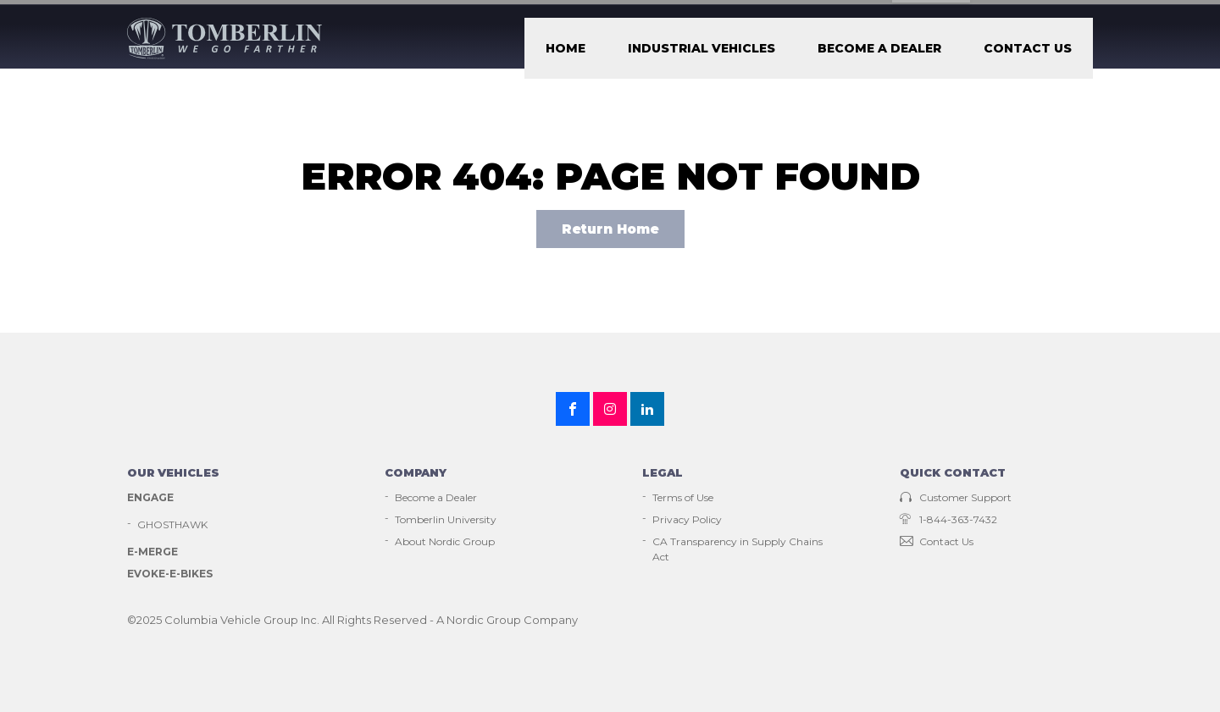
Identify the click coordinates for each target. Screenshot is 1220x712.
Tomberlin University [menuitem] (445, 543)
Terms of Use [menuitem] (682, 521)
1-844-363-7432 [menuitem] (948, 543)
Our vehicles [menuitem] (173, 497)
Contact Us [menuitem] (936, 565)
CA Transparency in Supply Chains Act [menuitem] (737, 573)
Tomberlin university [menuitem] (993, 14)
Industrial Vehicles (823, 59)
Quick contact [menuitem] (953, 497)
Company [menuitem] (415, 497)
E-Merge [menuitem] (152, 575)
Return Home (610, 253)
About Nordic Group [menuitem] (445, 565)
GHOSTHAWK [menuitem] (172, 548)
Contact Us (1050, 59)
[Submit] (1082, 15)
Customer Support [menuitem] (742, 14)
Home (733, 59)
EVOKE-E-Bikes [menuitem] (170, 597)
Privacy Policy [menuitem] (687, 543)
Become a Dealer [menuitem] (436, 521)
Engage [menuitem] (150, 521)
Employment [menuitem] (865, 14)
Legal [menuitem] (662, 497)
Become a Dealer (949, 59)
